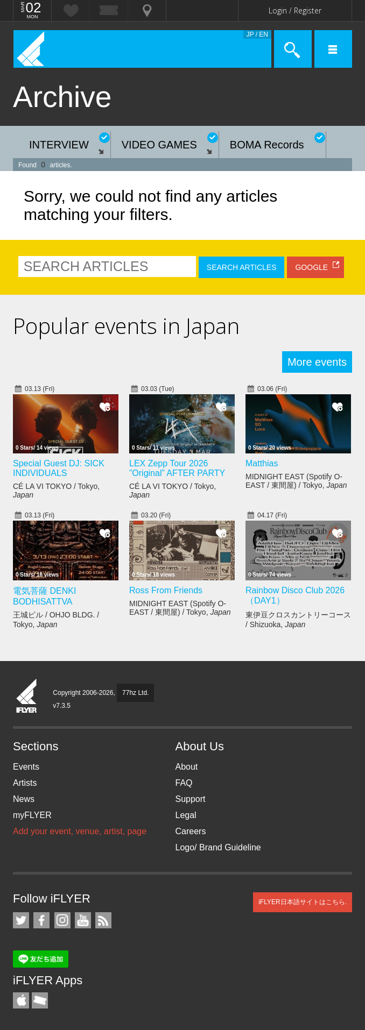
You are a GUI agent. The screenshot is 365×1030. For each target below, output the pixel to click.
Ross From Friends (165, 590)
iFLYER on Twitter (21, 920)
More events (317, 362)
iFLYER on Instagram (62, 920)
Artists (25, 782)
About (187, 766)
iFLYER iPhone (21, 1000)
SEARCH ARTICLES (242, 267)
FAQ (184, 782)
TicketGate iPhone (40, 1000)
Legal (186, 815)
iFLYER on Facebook (41, 920)
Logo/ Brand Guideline (218, 847)
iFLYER (26, 696)
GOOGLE (311, 267)
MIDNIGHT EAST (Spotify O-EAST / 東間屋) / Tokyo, (296, 480)
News (23, 799)
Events (26, 766)
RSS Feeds (103, 920)
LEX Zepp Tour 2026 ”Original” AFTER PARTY (177, 468)
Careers (191, 831)
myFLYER (32, 815)
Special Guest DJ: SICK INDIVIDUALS (58, 468)
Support (191, 799)
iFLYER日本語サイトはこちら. (302, 902)
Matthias (261, 463)
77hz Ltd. (135, 693)
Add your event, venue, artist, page (79, 831)
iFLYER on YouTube (83, 920)
